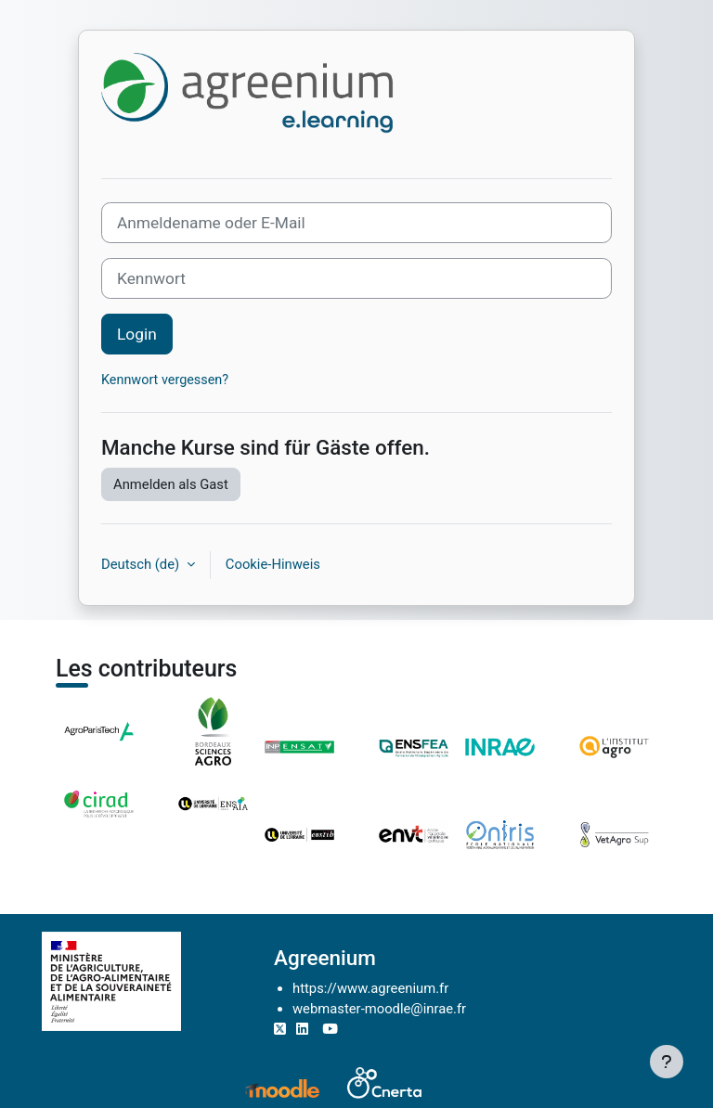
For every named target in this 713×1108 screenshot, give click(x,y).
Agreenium (325, 958)
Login (137, 334)
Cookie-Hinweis (273, 564)
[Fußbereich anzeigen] (666, 1061)
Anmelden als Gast (170, 484)
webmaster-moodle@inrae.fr (379, 1008)
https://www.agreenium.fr (370, 988)
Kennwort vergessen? (164, 380)
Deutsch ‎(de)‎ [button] (142, 564)
